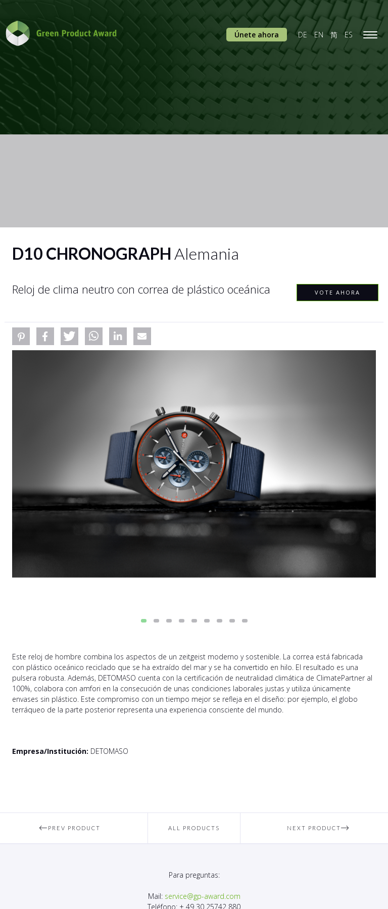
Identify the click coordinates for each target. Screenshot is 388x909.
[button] (21, 336)
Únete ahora (256, 34)
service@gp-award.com (202, 896)
